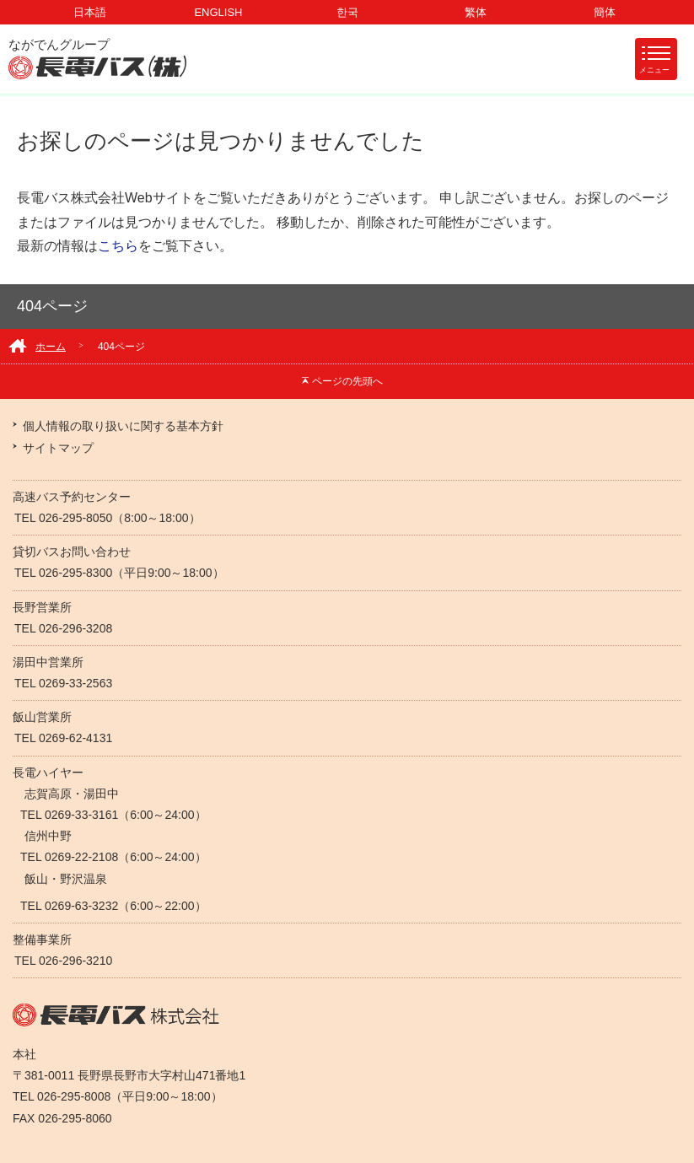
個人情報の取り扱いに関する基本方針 (123, 426)
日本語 (89, 12)
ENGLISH (218, 12)
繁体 (476, 12)
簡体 (605, 12)
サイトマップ (58, 448)
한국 (347, 12)
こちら (118, 246)
